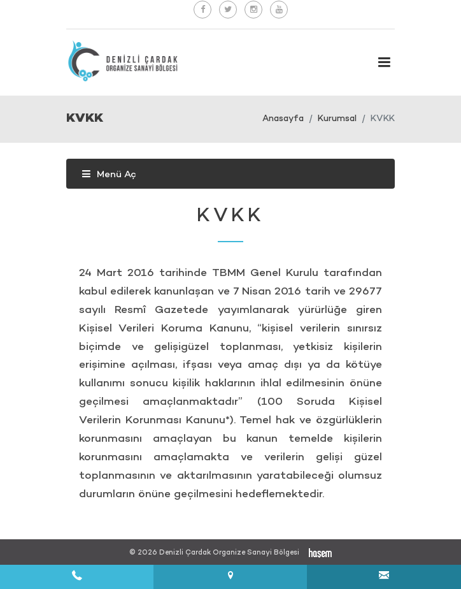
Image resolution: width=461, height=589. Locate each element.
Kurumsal (337, 119)
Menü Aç (109, 175)
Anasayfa (283, 119)
